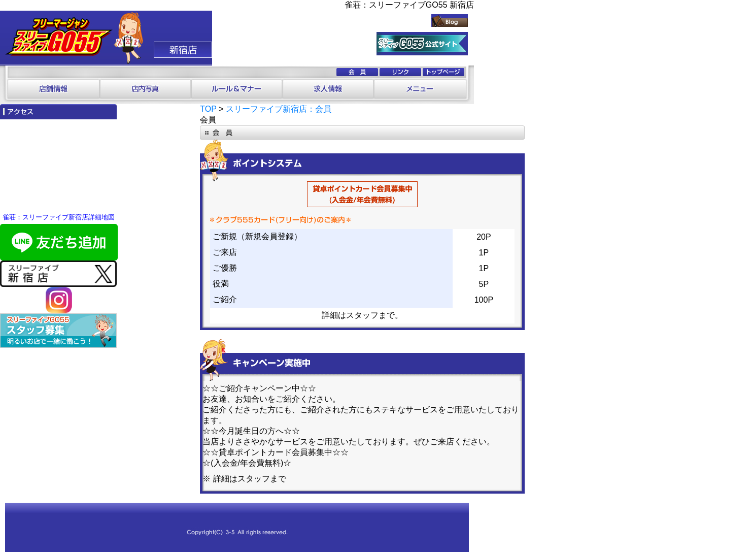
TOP (208, 109)
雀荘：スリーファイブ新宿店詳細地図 (59, 217)
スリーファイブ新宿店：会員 (278, 109)
